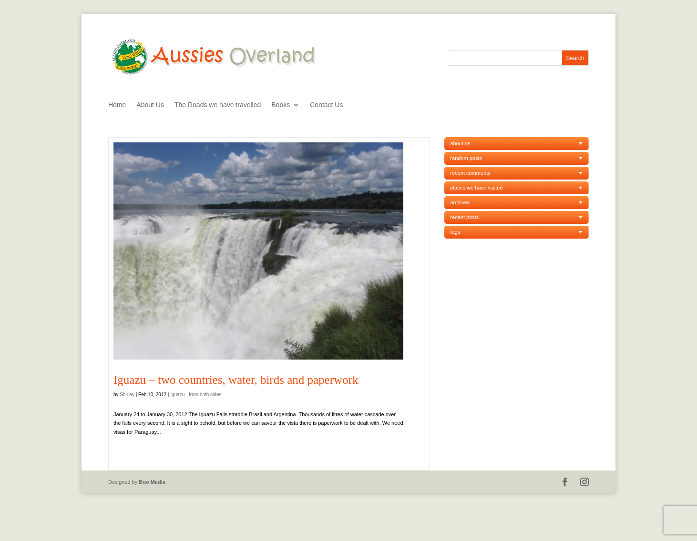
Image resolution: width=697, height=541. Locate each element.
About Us (150, 105)
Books (280, 105)
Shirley (127, 394)
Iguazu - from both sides (195, 394)
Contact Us (326, 105)
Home (117, 105)
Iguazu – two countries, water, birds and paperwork (235, 379)
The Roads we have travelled (217, 105)
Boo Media (152, 482)
